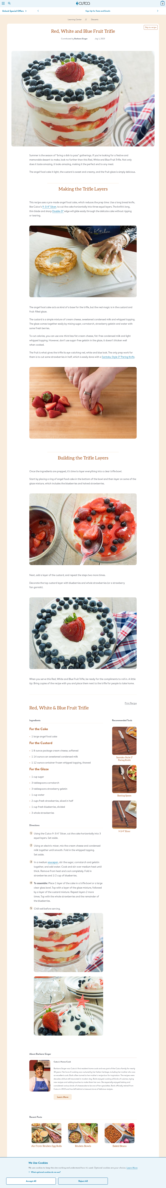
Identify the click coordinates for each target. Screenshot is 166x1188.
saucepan (53, 862)
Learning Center (75, 19)
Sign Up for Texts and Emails (98, 11)
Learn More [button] (62, 1096)
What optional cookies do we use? (45, 1172)
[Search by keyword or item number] (9, 3)
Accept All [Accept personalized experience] (31, 1181)
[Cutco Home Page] (83, 3)
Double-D (58, 211)
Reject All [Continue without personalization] (83, 1181)
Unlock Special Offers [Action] (14, 11)
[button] (38, 11)
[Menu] (3, 3)
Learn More (132, 1167)
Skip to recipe (150, 27)
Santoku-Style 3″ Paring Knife (118, 356)
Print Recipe (131, 703)
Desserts (94, 19)
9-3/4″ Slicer (49, 206)
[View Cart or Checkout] (163, 4)
